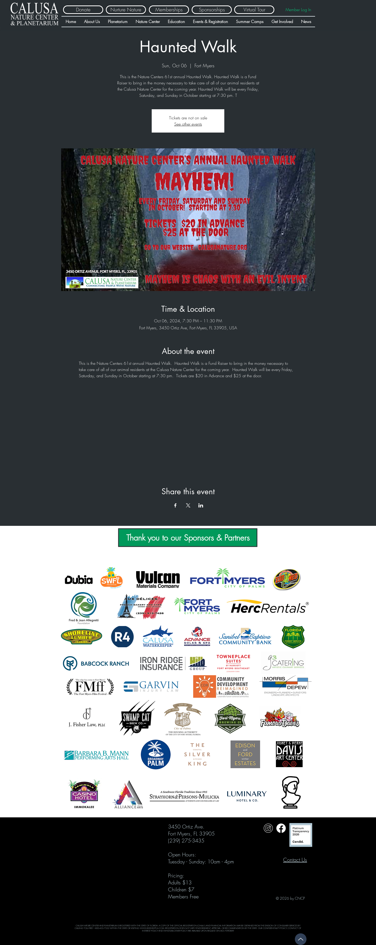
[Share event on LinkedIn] (200, 505)
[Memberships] (169, 9)
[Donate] (83, 9)
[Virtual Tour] (254, 9)
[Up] (301, 939)
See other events (188, 124)
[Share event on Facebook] (175, 505)
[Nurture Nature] (126, 9)
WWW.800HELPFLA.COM (152, 928)
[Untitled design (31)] (281, 828)
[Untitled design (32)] (268, 828)
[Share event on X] (188, 505)
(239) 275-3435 (186, 840)
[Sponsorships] (212, 9)
